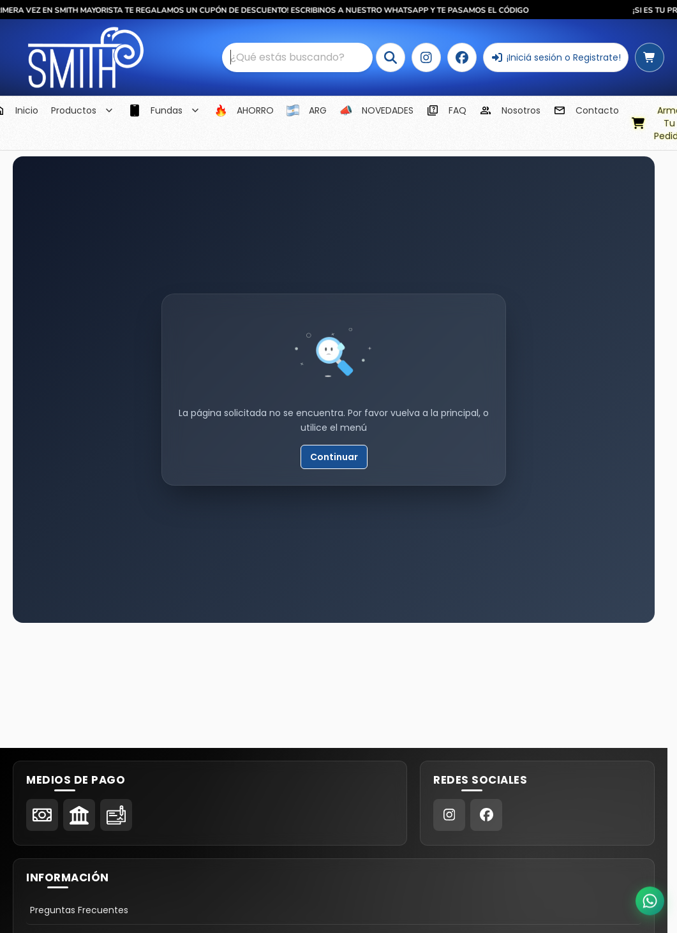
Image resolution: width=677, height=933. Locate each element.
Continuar (334, 457)
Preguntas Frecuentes (79, 910)
